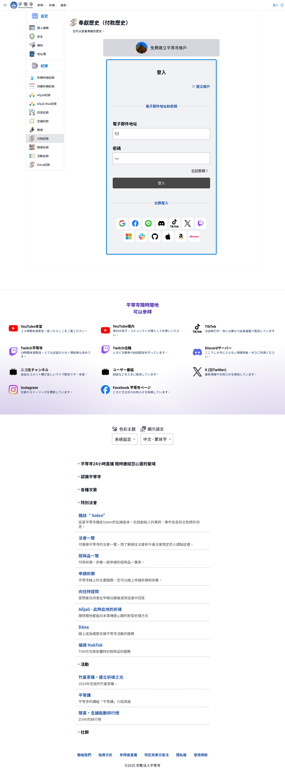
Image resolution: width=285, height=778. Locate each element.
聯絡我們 (84, 754)
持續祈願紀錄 (42, 86)
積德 (36, 130)
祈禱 (53, 5)
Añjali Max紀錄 (43, 104)
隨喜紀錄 (39, 147)
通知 (36, 45)
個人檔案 (39, 28)
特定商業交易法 (156, 754)
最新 (65, 5)
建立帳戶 (201, 86)
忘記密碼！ (200, 170)
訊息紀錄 (39, 112)
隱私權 (181, 754)
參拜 (41, 5)
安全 (36, 36)
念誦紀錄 (39, 121)
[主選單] (5, 5)
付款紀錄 (39, 138)
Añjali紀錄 (40, 95)
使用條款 (201, 754)
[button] (117, 158)
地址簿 (37, 54)
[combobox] (124, 439)
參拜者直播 (128, 754)
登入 (161, 182)
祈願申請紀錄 (42, 77)
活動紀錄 (39, 156)
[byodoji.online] (21, 5)
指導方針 (106, 754)
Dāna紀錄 (39, 165)
